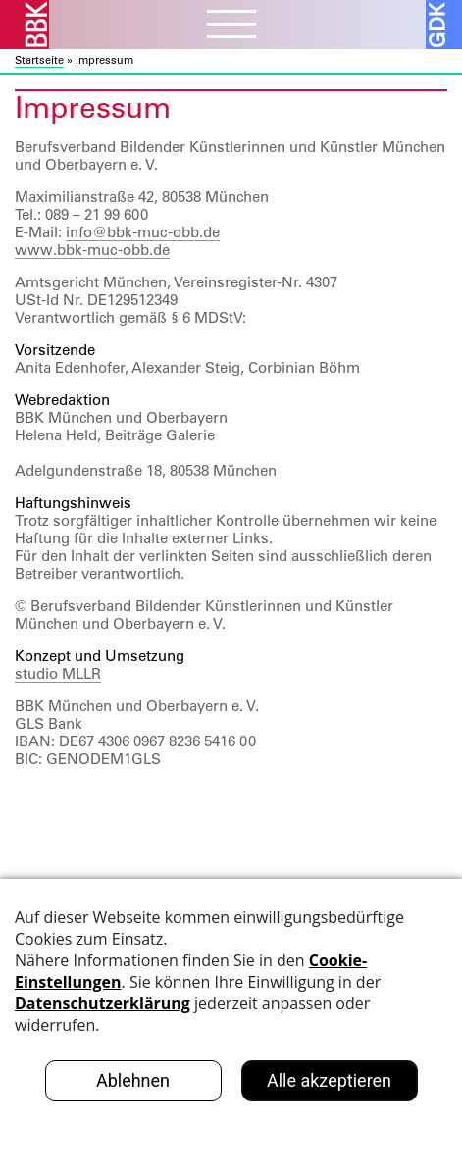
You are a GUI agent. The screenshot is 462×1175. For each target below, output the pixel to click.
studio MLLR (58, 673)
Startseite (39, 60)
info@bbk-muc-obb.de (143, 232)
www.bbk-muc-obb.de (92, 249)
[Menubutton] (231, 26)
